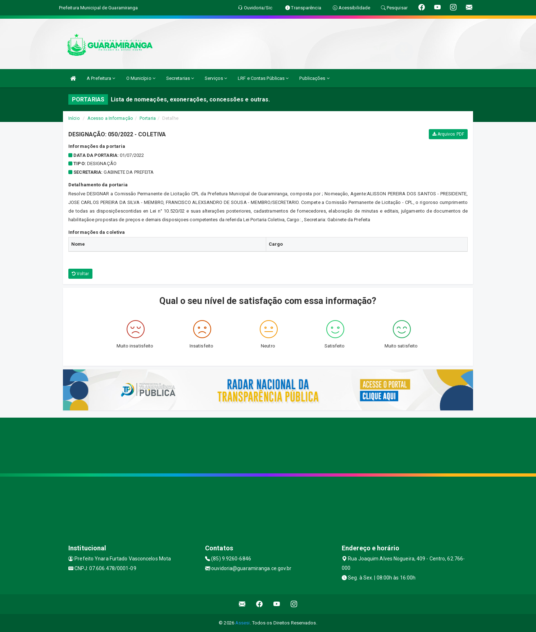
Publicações (314, 78)
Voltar (80, 273)
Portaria (148, 118)
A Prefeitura (101, 78)
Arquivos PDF (448, 134)
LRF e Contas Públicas (263, 78)
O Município (140, 78)
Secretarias (180, 78)
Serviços (216, 78)
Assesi (242, 623)
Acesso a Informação (110, 118)
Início (74, 118)
